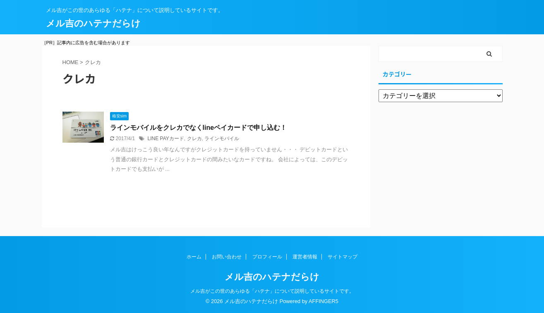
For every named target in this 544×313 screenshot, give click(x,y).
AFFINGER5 (323, 301)
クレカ (194, 138)
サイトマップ (342, 257)
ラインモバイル (221, 138)
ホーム (194, 257)
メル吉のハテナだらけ (93, 23)
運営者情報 (304, 257)
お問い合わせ (227, 257)
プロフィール (267, 257)
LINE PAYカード (166, 138)
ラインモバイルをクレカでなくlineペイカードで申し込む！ (198, 127)
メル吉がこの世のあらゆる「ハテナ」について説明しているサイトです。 (272, 291)
